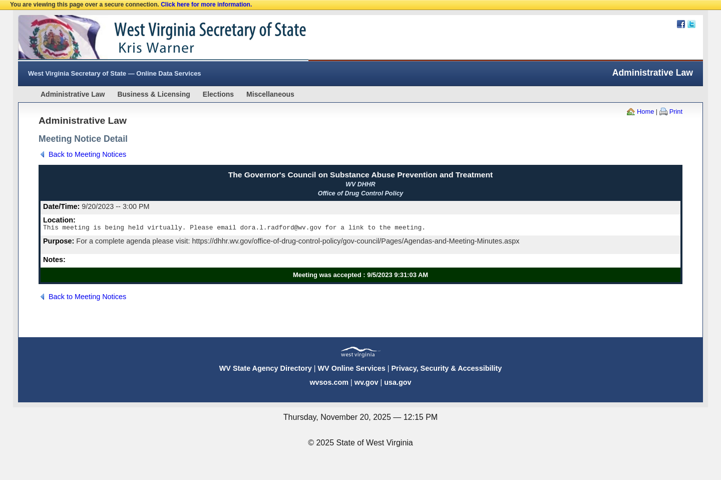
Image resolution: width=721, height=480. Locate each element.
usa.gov (397, 384)
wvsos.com (328, 384)
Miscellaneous (270, 94)
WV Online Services (352, 370)
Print (675, 111)
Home (645, 111)
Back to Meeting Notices (87, 154)
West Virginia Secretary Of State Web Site (147, 38)
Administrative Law (73, 94)
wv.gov (366, 384)
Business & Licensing (153, 94)
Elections (218, 94)
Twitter (691, 24)
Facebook (681, 24)
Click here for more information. (206, 4)
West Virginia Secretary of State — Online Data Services (114, 73)
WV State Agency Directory (265, 370)
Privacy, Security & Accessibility (446, 370)
